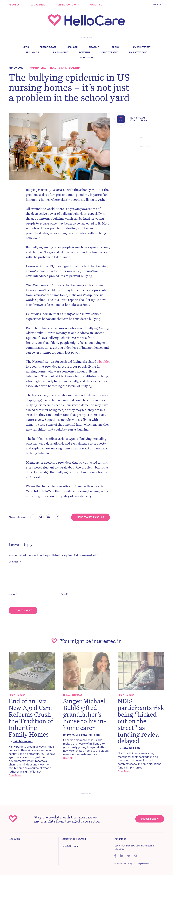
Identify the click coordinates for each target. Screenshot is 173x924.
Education (86, 57)
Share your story (68, 4)
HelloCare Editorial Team (138, 119)
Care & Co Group (70, 846)
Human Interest (141, 47)
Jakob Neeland (23, 741)
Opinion (116, 47)
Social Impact (39, 4)
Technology (33, 52)
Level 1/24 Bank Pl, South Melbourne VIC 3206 (134, 847)
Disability (94, 47)
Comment (15, 561)
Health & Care (60, 52)
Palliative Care (138, 52)
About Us (14, 4)
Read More (15, 775)
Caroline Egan (131, 747)
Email (64, 594)
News (26, 47)
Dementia (84, 52)
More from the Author (90, 517)
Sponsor (72, 47)
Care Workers (109, 52)
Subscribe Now (150, 819)
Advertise (96, 4)
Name (13, 594)
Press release (48, 47)
